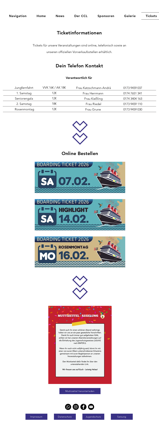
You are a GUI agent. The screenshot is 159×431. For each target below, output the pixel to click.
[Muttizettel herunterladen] (80, 391)
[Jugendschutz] (93, 417)
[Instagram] (76, 407)
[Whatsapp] (68, 407)
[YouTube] (91, 407)
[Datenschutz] (65, 417)
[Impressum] (36, 417)
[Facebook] (83, 407)
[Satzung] (122, 417)
